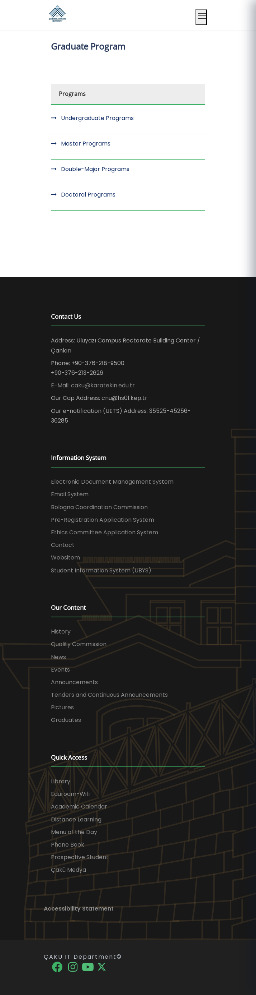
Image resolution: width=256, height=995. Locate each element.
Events (60, 669)
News (58, 657)
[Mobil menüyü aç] (201, 17)
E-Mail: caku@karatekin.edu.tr (93, 385)
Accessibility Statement (79, 908)
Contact (63, 545)
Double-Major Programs (95, 169)
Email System (70, 494)
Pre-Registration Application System (102, 520)
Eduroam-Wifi (70, 794)
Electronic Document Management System (112, 482)
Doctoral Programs (88, 194)
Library (60, 781)
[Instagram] (73, 966)
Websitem (65, 557)
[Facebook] (58, 966)
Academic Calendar (79, 806)
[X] (101, 966)
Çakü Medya (68, 870)
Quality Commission (78, 644)
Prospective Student (80, 857)
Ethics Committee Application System (104, 532)
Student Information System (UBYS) (101, 570)
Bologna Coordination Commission (99, 507)
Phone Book (67, 844)
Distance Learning (76, 819)
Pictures (62, 707)
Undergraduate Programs (97, 118)
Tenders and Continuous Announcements (109, 695)
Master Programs (85, 143)
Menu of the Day (74, 832)
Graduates (66, 720)
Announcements (74, 682)
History (61, 631)
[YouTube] (89, 966)
